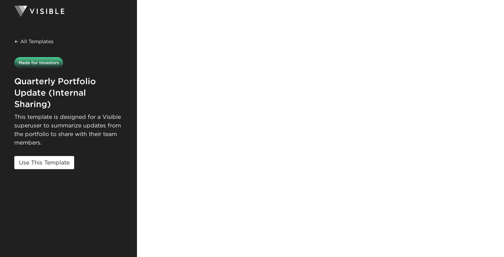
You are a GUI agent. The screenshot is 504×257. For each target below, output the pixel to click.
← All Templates (34, 41)
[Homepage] (68, 11)
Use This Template (44, 162)
